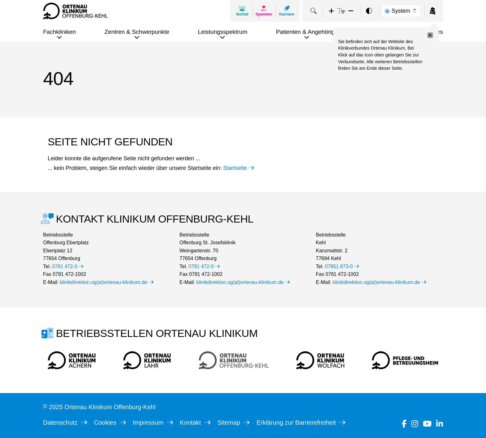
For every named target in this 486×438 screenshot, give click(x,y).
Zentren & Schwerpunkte (136, 32)
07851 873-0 (342, 266)
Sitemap (233, 422)
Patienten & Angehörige (307, 32)
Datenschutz (65, 422)
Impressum (153, 422)
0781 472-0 (67, 266)
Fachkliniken (59, 32)
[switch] (369, 11)
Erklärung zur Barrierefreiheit (301, 422)
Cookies (110, 422)
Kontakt (195, 422)
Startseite (238, 168)
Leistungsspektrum (222, 32)
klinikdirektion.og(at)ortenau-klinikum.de (106, 282)
